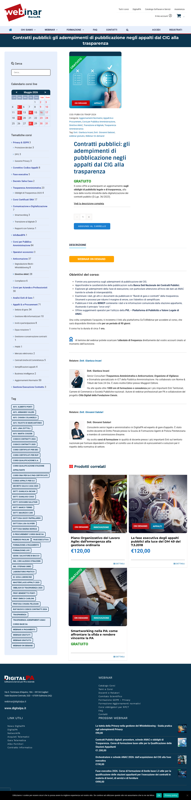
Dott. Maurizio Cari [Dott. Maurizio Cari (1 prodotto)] (23, 513)
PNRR (17, 347)
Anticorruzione (20, 258)
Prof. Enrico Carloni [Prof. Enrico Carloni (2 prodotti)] (23, 598)
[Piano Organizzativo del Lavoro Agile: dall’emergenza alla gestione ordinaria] (98, 504)
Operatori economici (23, 252)
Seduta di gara (21, 309)
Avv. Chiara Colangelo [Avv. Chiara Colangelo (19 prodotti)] (25, 417)
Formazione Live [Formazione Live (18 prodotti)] (21, 550)
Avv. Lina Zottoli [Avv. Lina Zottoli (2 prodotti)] (21, 428)
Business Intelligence (24, 373)
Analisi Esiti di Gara (22, 298)
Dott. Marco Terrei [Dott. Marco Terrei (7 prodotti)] (22, 507)
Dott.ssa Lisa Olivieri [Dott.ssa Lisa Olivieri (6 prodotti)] (24, 523)
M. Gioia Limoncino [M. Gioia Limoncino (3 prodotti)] (22, 577)
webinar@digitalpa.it (15, 701)
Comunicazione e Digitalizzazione (30, 206)
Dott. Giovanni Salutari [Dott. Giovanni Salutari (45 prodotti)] (25, 502)
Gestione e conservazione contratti (31, 336)
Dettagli (120, 564)
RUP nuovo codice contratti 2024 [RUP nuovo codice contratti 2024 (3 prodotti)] (30, 609)
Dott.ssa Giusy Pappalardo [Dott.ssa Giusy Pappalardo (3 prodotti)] (27, 518)
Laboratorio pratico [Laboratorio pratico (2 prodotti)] (23, 572)
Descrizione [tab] (77, 244)
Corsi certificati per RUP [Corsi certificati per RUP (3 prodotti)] (25, 455)
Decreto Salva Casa (23, 181)
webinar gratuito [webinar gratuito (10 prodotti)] (22, 640)
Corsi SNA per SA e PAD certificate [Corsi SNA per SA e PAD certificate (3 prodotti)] (30, 475)
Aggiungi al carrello (92, 226)
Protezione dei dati (23, 147)
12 (19, 112)
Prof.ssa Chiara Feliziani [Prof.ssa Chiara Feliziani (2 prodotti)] (26, 604)
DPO (17, 154)
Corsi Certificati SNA (23, 199)
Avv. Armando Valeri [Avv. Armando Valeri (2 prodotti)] (23, 412)
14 (31, 112)
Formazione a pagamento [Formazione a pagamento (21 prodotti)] (26, 545)
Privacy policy (171, 795)
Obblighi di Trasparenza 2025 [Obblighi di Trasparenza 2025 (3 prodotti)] (27, 588)
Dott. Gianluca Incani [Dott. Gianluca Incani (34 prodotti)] (24, 491)
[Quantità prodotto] (83, 217)
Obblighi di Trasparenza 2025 (28, 193)
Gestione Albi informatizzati (27, 316)
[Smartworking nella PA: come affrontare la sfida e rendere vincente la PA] (98, 597)
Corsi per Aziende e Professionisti (30, 287)
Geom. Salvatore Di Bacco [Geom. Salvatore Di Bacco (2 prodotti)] (26, 556)
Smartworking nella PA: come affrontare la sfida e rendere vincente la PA (94, 634)
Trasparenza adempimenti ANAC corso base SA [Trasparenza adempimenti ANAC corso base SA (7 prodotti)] (29, 622)
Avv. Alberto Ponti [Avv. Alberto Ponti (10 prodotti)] (22, 407)
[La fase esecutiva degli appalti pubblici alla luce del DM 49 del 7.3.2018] (158, 504)
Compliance (20, 281)
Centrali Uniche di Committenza (29, 360)
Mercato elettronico (24, 353)
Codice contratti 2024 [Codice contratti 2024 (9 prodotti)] (24, 439)
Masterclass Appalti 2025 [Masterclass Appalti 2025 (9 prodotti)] (26, 582)
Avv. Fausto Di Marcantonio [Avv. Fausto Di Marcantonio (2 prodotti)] (27, 423)
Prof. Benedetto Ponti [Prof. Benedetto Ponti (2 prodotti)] (24, 593)
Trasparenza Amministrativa (27, 188)
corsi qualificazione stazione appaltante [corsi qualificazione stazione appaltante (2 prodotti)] (28, 468)
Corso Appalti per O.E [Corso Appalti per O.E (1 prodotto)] (24, 481)
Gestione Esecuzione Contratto (28, 387)
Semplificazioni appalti (25, 367)
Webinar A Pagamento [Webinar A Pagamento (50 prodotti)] (24, 629)
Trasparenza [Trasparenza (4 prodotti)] (19, 614)
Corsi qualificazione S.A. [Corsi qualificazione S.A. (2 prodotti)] (26, 460)
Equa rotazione (22, 330)
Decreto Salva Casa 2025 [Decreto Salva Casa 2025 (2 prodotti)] (25, 486)
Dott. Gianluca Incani (83, 132)
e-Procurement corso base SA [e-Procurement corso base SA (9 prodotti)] (28, 534)
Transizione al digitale (94, 125)
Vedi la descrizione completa (89, 203)
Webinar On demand (95, 136)
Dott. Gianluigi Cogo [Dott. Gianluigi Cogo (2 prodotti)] (23, 497)
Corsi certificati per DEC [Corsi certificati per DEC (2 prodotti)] (25, 450)
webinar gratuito (77, 136)
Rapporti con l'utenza (24, 228)
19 (19, 118)
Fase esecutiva (20, 174)
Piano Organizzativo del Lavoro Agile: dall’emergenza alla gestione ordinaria (95, 541)
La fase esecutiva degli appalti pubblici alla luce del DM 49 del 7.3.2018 (156, 541)
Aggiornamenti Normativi (90, 118)
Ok (159, 795)
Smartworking (21, 215)
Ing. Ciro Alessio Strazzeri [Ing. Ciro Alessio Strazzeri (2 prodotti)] (27, 561)
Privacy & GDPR (21, 142)
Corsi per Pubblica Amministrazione (98, 121)
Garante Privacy (22, 161)
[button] (127, 30)
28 (31, 123)
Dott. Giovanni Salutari (104, 132)
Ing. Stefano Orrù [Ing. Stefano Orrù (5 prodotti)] (22, 566)
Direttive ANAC (76, 125)
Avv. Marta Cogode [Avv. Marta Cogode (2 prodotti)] (22, 434)
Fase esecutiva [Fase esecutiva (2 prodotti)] (41, 540)
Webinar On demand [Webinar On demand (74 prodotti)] (23, 646)
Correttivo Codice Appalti (25, 167)
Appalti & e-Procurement (25, 304)
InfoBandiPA (19, 235)
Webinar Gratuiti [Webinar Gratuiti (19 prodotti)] (21, 635)
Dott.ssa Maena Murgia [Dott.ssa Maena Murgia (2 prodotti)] (25, 529)
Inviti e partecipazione (25, 323)
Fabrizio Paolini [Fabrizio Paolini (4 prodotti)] (21, 540)
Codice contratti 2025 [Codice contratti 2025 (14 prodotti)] (24, 444)
